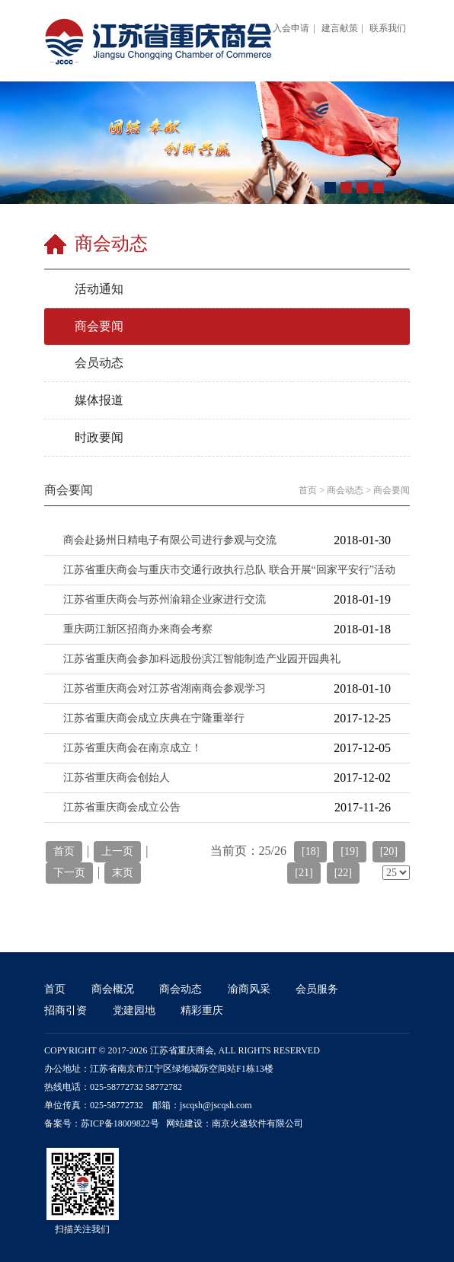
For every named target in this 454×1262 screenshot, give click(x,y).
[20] (389, 851)
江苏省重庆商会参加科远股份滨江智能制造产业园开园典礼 (201, 658)
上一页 (117, 851)
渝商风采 (249, 989)
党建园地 (134, 1010)
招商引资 (65, 1010)
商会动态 (345, 490)
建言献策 (339, 28)
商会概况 (112, 989)
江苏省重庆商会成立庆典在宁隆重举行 (154, 718)
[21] (303, 872)
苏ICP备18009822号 (120, 1123)
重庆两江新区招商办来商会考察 (138, 629)
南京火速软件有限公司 (257, 1123)
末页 (122, 872)
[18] (310, 851)
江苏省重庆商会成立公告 (122, 807)
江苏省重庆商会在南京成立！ (132, 748)
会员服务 (317, 989)
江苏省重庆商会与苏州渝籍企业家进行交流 (164, 599)
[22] (343, 872)
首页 (308, 490)
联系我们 (387, 28)
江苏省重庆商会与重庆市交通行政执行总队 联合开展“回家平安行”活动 (229, 569)
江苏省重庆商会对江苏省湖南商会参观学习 (164, 688)
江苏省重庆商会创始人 (116, 777)
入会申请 (291, 28)
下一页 (69, 872)
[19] (349, 851)
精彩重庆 (202, 1010)
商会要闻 (391, 490)
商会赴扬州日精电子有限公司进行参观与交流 (170, 540)
